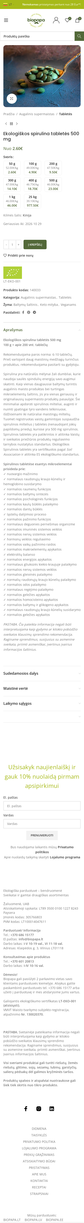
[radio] (12, 168)
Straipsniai (39, 1193)
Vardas (8, 815)
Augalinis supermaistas (36, 114)
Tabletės (65, 114)
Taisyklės (39, 1135)
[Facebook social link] (23, 312)
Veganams (68, 304)
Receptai (39, 1187)
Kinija (27, 215)
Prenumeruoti (42, 835)
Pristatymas (39, 1167)
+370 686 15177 (22, 935)
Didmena (39, 1128)
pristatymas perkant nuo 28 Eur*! (51, 4)
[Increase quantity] (18, 244)
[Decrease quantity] (6, 244)
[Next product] (16, 123)
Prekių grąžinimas (39, 1154)
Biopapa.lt (12, 1220)
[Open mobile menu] (6, 20)
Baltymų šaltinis (25, 304)
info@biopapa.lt (31, 939)
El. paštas (10, 797)
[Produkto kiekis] (12, 244)
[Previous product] (6, 123)
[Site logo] (36, 20)
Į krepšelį (35, 244)
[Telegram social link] (34, 312)
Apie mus (39, 1174)
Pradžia (9, 114)
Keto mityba (49, 304)
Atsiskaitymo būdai (39, 1161)
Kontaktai (39, 1180)
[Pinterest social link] (29, 312)
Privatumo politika (39, 1141)
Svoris (8, 157)
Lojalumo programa (65, 857)
